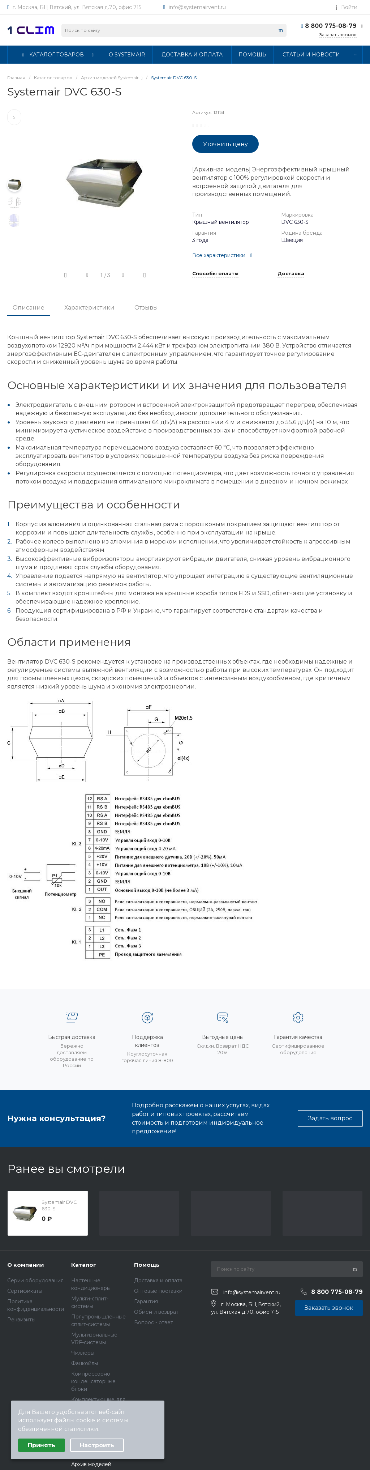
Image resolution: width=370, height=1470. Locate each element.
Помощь (146, 1264)
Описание (28, 307)
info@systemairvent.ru (197, 7)
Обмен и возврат (156, 1312)
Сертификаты (24, 1291)
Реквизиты (21, 1319)
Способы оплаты (215, 273)
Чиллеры (82, 1353)
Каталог (83, 1264)
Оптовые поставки (158, 1291)
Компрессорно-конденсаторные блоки (93, 1381)
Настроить (97, 1445)
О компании (25, 1264)
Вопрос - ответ (153, 1322)
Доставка (291, 273)
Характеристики (89, 307)
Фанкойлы (84, 1363)
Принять (41, 1445)
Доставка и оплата (158, 1280)
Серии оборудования (35, 1280)
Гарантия (146, 1301)
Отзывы (146, 307)
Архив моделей (91, 1464)
